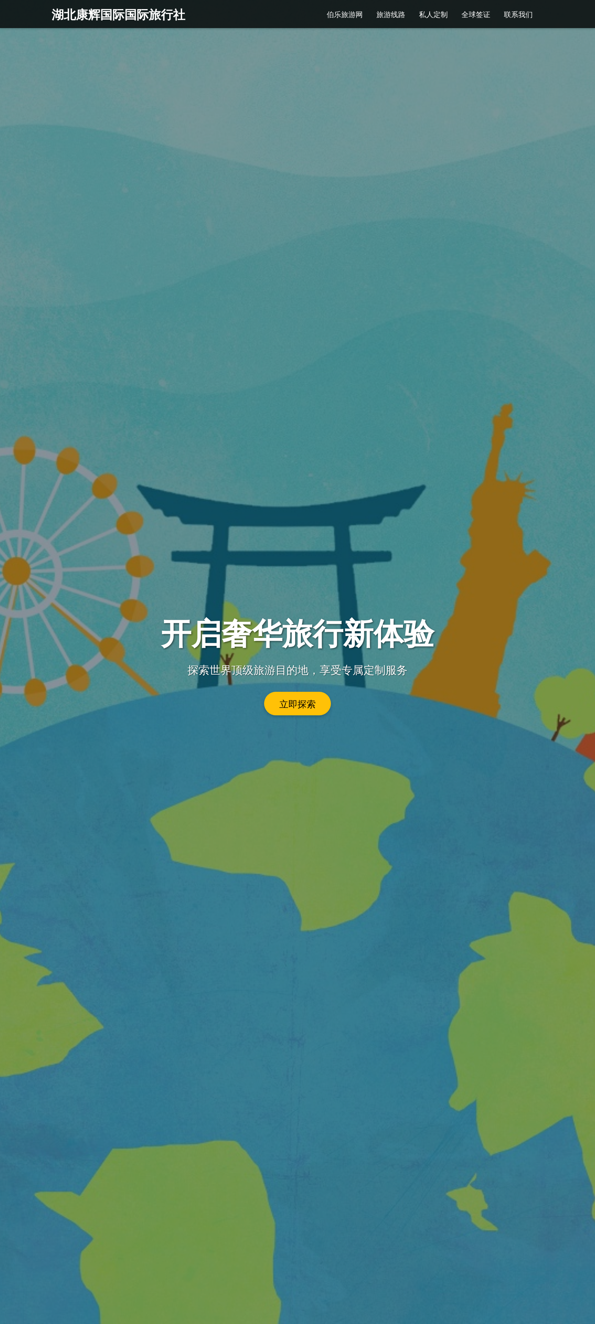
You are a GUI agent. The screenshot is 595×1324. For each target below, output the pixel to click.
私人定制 (433, 14)
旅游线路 (390, 14)
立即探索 (297, 703)
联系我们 (518, 14)
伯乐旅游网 (345, 14)
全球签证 (475, 14)
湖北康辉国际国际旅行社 (118, 14)
